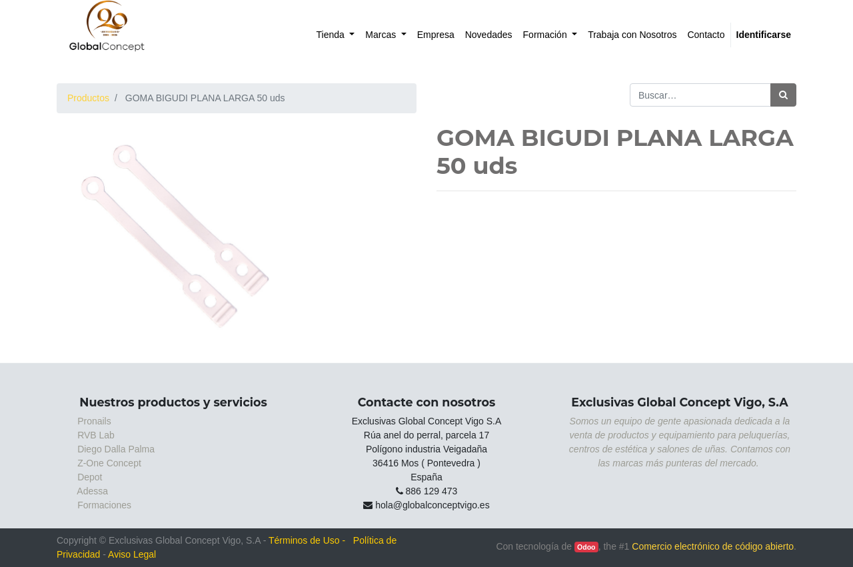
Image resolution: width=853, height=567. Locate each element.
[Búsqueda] (783, 95)
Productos (88, 98)
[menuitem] (336, 35)
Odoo (586, 547)
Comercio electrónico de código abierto (713, 546)
